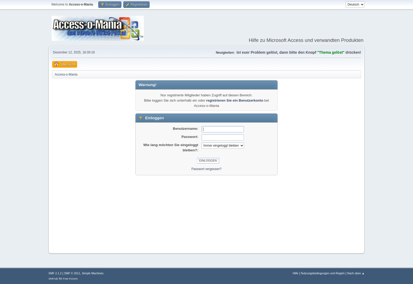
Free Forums (70, 278)
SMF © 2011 (72, 273)
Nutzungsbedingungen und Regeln (323, 273)
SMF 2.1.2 (55, 273)
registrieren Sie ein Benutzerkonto (234, 100)
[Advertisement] (206, 212)
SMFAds (53, 278)
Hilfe (295, 273)
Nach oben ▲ (356, 273)
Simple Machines (93, 273)
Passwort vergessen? (206, 169)
